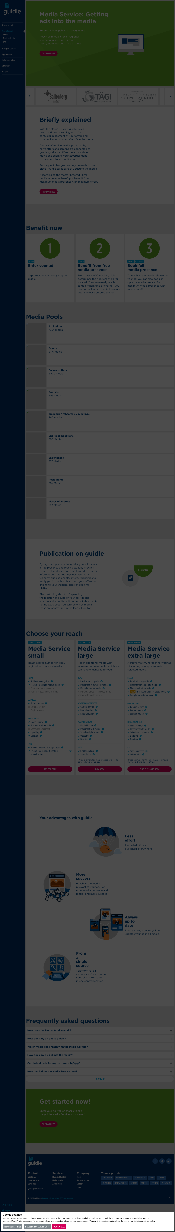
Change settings (12, 1226)
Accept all (59, 1226)
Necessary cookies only (37, 1226)
